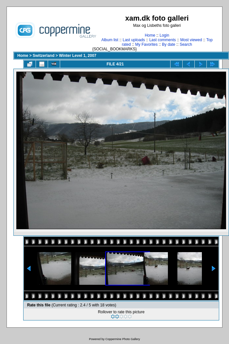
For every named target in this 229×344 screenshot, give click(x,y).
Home (150, 35)
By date (168, 44)
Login (164, 35)
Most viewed (191, 40)
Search (186, 44)
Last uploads (134, 40)
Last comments (162, 40)
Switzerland (44, 55)
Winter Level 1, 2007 (77, 55)
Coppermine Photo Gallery (122, 339)
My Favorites (146, 44)
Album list (109, 40)
